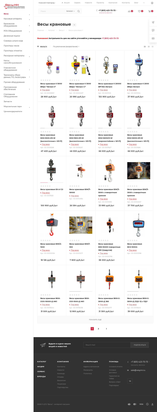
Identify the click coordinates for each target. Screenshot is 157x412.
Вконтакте (130, 381)
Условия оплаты (115, 367)
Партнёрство (62, 387)
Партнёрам (114, 385)
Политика (87, 373)
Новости (60, 370)
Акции (40, 367)
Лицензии (61, 384)
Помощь (113, 362)
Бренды (41, 376)
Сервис (41, 371)
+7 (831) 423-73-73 (107, 10)
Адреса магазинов (91, 367)
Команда (61, 373)
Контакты (61, 367)
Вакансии (61, 380)
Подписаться (140, 345)
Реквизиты (88, 370)
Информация (90, 362)
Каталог (41, 362)
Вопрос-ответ (114, 382)
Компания (63, 362)
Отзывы (60, 377)
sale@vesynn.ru (138, 370)
